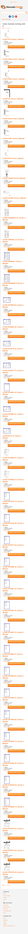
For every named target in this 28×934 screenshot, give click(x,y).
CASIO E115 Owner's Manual (13, 119)
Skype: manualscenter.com (9, 925)
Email (4, 918)
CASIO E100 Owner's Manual (14, 59)
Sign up (15, 2)
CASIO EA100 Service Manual (14, 178)
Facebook (5, 920)
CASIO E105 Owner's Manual (14, 79)
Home (3, 19)
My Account (5, 905)
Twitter (4, 922)
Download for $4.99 (16, 47)
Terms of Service (7, 895)
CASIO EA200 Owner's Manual (14, 198)
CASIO (7, 19)
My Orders (5, 908)
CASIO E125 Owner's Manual (14, 138)
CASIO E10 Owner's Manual (13, 39)
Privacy (5, 897)
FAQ (4, 899)
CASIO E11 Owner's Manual (13, 99)
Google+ (5, 923)
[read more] (6, 44)
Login (11, 2)
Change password (7, 910)
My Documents (6, 907)
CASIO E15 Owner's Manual (13, 158)
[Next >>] (9, 28)
